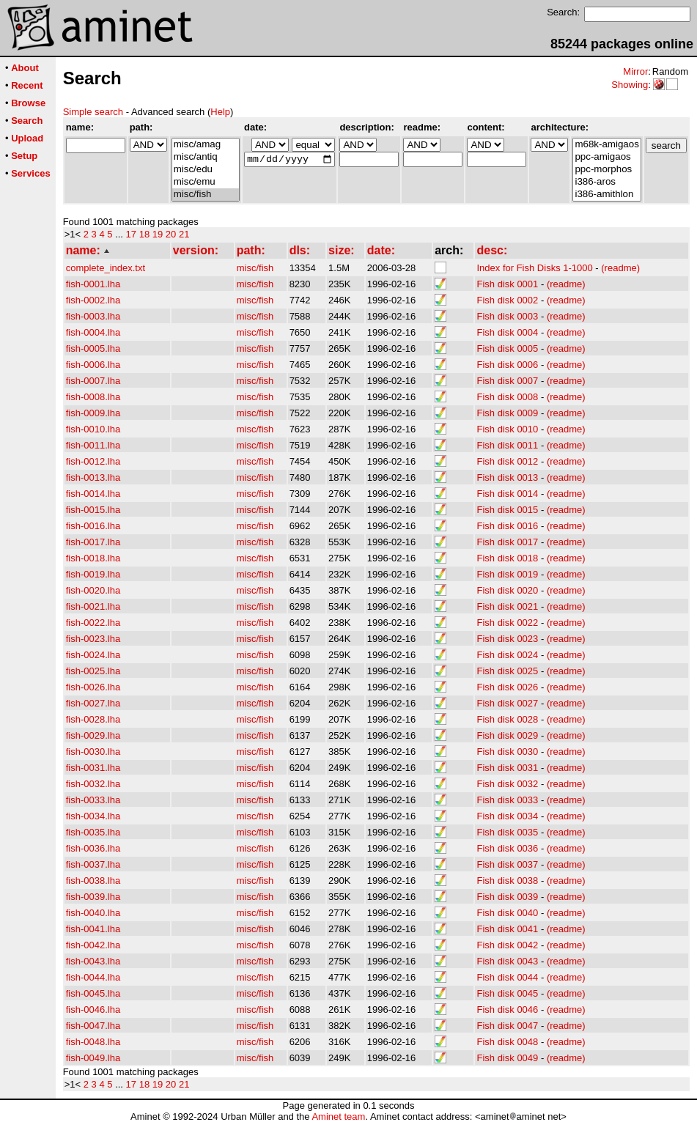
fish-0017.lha (93, 541)
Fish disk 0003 (507, 316)
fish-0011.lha (93, 445)
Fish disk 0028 (507, 719)
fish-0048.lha (93, 1041)
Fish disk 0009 (507, 412)
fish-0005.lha (93, 348)
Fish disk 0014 (507, 493)
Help (220, 111)
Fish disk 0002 (507, 300)
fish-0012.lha (93, 461)
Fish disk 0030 (507, 751)
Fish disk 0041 (507, 928)
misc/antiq (205, 157)
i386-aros (606, 182)
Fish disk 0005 (507, 348)
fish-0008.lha (93, 396)
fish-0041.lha (93, 928)
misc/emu (205, 182)
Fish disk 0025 (507, 670)
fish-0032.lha (93, 783)
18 (144, 234)
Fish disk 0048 (507, 1041)
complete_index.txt (105, 267)
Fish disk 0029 (507, 735)
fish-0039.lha (93, 896)
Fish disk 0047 (507, 1025)
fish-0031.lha (93, 767)
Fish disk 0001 (507, 283)
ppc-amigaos (606, 157)
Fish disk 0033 (507, 799)
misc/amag (205, 145)
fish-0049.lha (93, 1057)
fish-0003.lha (93, 316)
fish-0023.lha (93, 638)
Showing (629, 84)
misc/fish (205, 194)
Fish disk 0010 (507, 429)
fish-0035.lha (93, 832)
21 (184, 234)
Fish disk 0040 (507, 912)
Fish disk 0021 (507, 606)
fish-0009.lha (93, 412)
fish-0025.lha (93, 670)
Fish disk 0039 (507, 896)
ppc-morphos (606, 169)
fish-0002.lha (93, 300)
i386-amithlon (606, 194)
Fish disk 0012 (507, 461)
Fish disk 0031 (507, 767)
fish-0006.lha (93, 364)
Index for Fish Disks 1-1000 (534, 267)
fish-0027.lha (93, 703)
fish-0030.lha (93, 751)
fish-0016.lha (93, 525)
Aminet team (338, 1116)
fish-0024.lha (93, 654)
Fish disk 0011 (507, 445)
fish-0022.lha (93, 622)
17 (131, 234)
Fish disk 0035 (507, 832)
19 (157, 234)
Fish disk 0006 (507, 364)
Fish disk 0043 (507, 961)
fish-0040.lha (93, 912)
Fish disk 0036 (507, 848)
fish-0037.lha (93, 864)
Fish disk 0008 (507, 396)
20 (171, 234)
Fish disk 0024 (507, 654)
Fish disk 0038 (507, 880)
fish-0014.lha (93, 493)
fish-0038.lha (93, 880)
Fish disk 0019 (507, 574)
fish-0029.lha (93, 735)
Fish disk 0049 (507, 1057)
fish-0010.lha (93, 429)
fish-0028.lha (93, 719)
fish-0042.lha (93, 945)
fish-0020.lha (93, 590)
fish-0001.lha (93, 283)
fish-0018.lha (93, 558)
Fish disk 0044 (507, 977)
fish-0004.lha (93, 332)
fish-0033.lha (93, 799)
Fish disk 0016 (507, 525)
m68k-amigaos (606, 145)
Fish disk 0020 (507, 590)
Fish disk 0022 (507, 622)
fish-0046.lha (93, 1009)
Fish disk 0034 (507, 816)
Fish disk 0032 (507, 783)
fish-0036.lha (93, 848)
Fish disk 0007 (507, 380)
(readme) (620, 267)
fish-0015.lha (93, 509)
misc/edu (205, 169)
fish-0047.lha (93, 1025)
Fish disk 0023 (507, 638)
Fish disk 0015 (507, 509)
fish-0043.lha (93, 961)
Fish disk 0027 (507, 703)
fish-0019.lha (93, 574)
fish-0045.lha (93, 993)
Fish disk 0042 (507, 945)
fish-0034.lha (93, 816)
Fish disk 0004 (507, 332)
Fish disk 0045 (507, 993)
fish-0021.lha (93, 606)
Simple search (93, 111)
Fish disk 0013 (507, 477)
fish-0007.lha (93, 380)
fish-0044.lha (93, 977)
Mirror (635, 71)
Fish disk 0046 (507, 1009)
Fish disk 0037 (507, 864)
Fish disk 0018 (507, 558)
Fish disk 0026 (507, 687)
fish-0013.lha (93, 477)
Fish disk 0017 (507, 541)
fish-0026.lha (93, 687)
